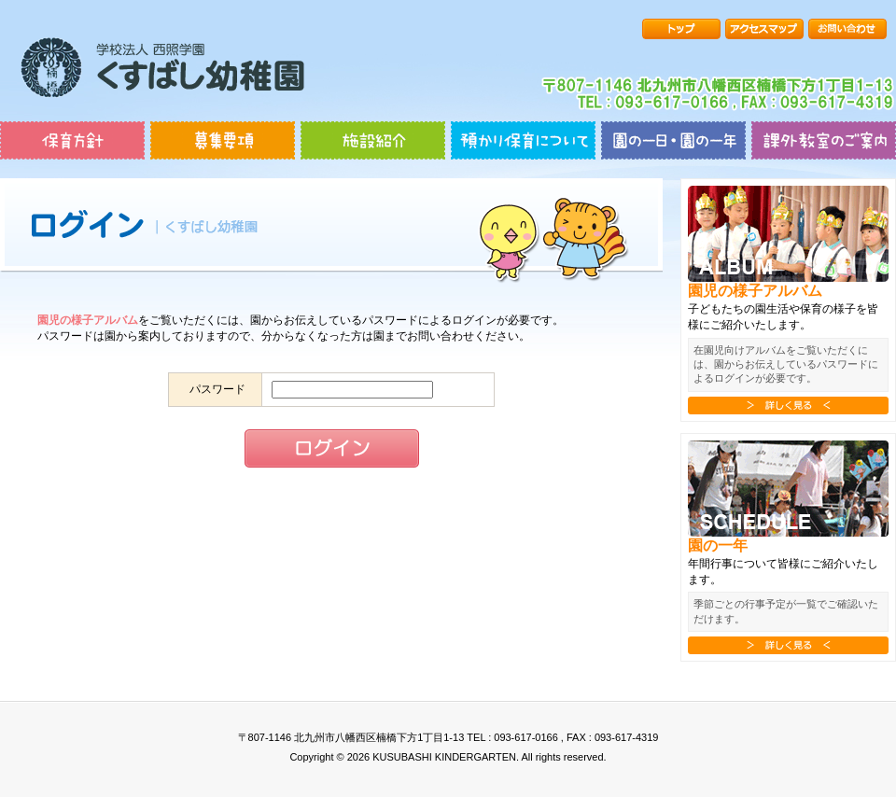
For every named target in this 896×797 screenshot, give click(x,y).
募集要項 (222, 140)
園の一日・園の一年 (673, 140)
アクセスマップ (764, 29)
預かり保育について (523, 140)
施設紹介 (373, 140)
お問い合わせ (847, 29)
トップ (681, 29)
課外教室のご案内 (823, 140)
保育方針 (72, 140)
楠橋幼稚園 (163, 67)
